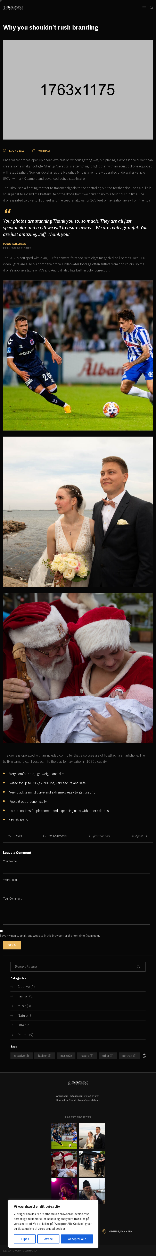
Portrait (23, 1035)
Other (22, 1025)
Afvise (48, 1239)
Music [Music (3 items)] (66, 1056)
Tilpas (25, 1239)
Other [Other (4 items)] (107, 1056)
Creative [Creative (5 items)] (21, 1056)
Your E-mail (10, 880)
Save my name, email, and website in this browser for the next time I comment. (50, 936)
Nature (23, 1015)
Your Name (10, 861)
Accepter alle (77, 1239)
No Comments (58, 836)
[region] (53, 1224)
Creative (24, 987)
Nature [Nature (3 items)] (87, 1056)
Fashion (23, 996)
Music (22, 1006)
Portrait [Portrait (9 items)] (129, 1056)
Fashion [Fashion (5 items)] (44, 1056)
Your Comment (12, 898)
